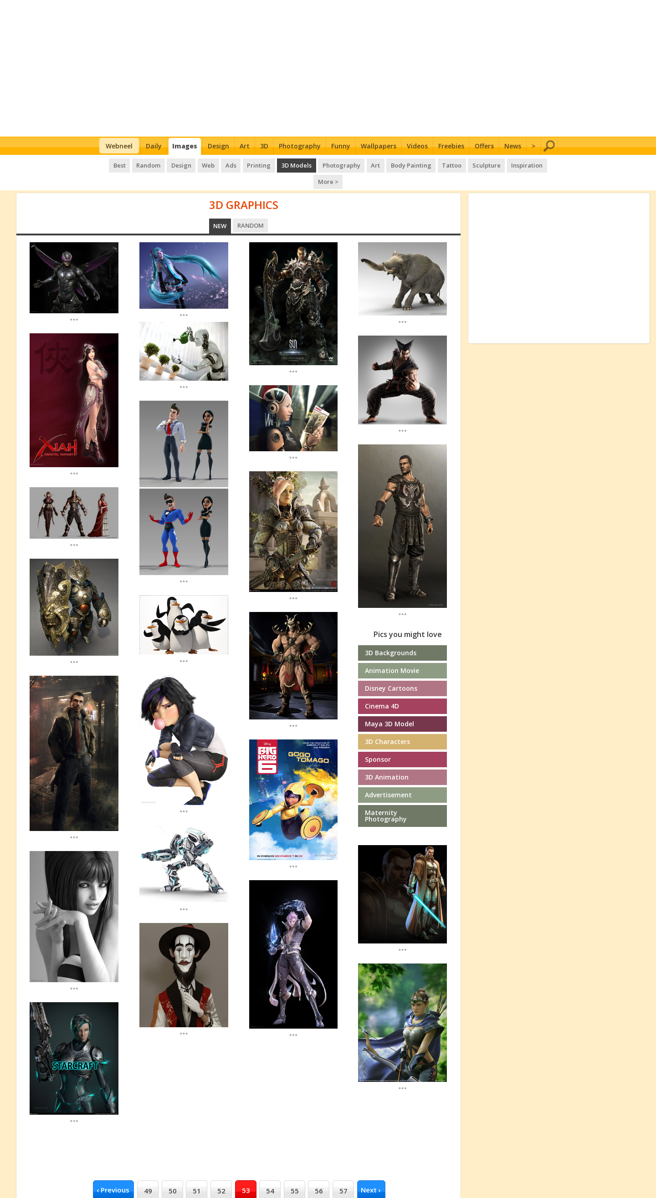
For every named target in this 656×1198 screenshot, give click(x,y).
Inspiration (506, 164)
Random (138, 164)
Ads (217, 164)
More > (542, 164)
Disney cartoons (391, 670)
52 (221, 1172)
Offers (484, 146)
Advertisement (388, 776)
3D (264, 146)
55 (295, 1172)
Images (184, 146)
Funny (340, 146)
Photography (300, 146)
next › (371, 1171)
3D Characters (387, 723)
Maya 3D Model (389, 705)
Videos (417, 146)
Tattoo (433, 164)
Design (218, 146)
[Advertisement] (328, 68)
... (74, 301)
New (220, 208)
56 (319, 1172)
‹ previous (113, 1171)
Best (109, 164)
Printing (244, 164)
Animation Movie (392, 652)
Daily (154, 146)
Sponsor (378, 741)
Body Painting (393, 164)
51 (197, 1172)
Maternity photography (386, 797)
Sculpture (467, 164)
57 (343, 1172)
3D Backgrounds (390, 634)
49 (148, 1172)
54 (270, 1172)
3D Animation (387, 758)
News (512, 146)
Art (245, 146)
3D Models (281, 164)
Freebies (451, 146)
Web (196, 164)
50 (173, 1172)
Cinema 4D (382, 687)
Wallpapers (378, 146)
